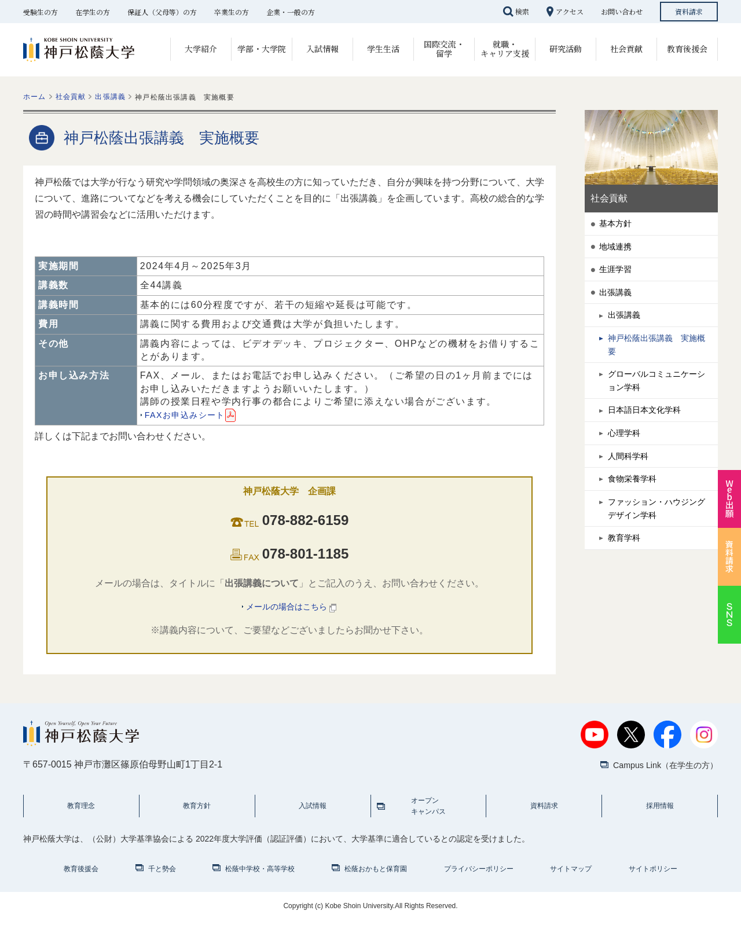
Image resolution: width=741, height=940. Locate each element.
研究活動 (565, 48)
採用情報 (660, 818)
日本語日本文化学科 (649, 440)
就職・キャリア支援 (504, 48)
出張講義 (110, 97)
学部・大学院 (261, 48)
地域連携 (617, 251)
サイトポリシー (653, 888)
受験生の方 (40, 12)
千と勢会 (162, 888)
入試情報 (322, 48)
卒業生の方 (231, 12)
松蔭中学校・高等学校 (260, 888)
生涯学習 (617, 277)
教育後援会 (687, 48)
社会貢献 (626, 48)
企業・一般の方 (290, 12)
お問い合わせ (622, 11)
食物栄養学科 (635, 518)
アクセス (570, 11)
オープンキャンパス (428, 818)
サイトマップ (571, 888)
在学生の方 (92, 12)
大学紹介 (201, 48)
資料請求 (689, 11)
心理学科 (626, 466)
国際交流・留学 (444, 48)
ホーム (34, 97)
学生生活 (383, 48)
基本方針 (617, 225)
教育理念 (81, 818)
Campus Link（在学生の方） (658, 769)
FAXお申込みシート (196, 415)
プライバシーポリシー (478, 888)
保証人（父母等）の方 (162, 12)
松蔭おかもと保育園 (375, 888)
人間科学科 (631, 492)
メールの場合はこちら (291, 608)
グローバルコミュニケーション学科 (659, 405)
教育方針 (197, 818)
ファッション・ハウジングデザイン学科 (659, 552)
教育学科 (626, 586)
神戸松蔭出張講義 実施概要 (659, 363)
